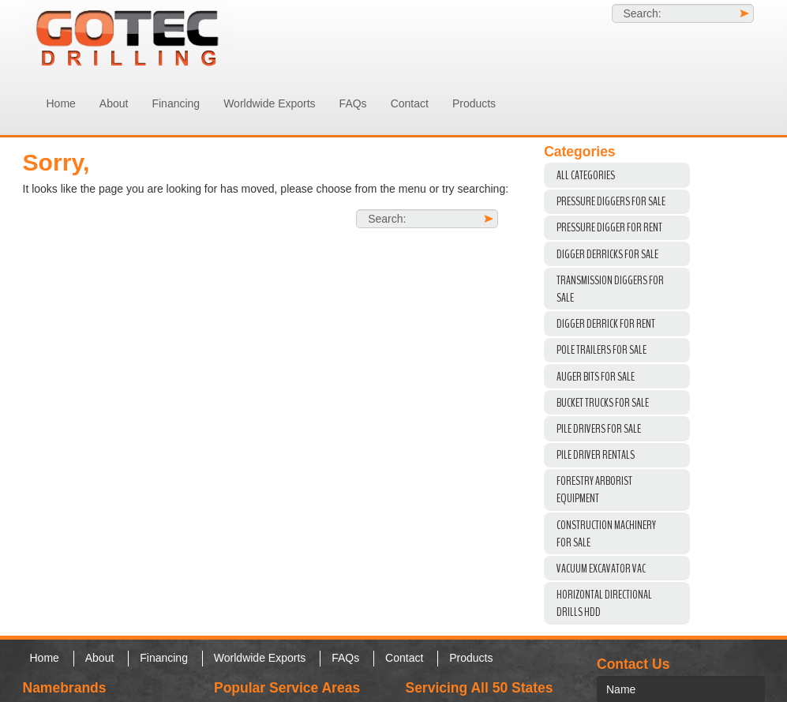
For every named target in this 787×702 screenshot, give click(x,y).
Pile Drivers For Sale (599, 429)
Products (474, 103)
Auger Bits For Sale (596, 377)
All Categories (586, 175)
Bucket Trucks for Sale (603, 403)
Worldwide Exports (269, 103)
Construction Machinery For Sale (606, 533)
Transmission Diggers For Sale (610, 289)
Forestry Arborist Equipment (594, 489)
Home (61, 103)
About (114, 103)
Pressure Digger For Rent (609, 227)
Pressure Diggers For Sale (611, 201)
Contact (410, 103)
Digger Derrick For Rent (606, 324)
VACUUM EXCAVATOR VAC (601, 568)
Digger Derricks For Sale (607, 254)
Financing (176, 103)
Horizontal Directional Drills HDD (604, 603)
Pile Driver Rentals (596, 455)
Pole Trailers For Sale (601, 350)
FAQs (353, 103)
